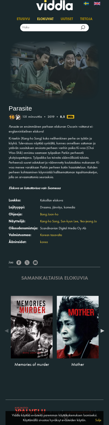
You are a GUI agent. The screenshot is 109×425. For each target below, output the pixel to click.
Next (101, 331)
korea (44, 242)
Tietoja (86, 19)
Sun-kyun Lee (69, 221)
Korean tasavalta (51, 235)
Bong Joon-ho (49, 214)
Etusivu (23, 19)
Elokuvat (45, 19)
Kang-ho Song (49, 221)
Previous (7, 331)
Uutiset (67, 19)
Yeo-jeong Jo (88, 221)
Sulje (98, 420)
